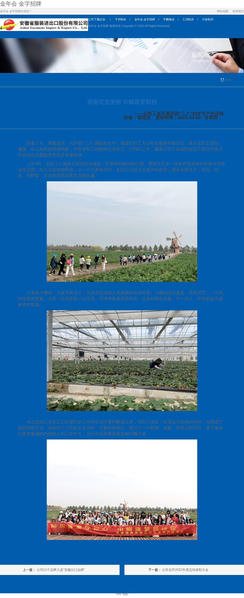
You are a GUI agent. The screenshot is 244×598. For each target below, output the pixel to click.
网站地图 (222, 11)
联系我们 (238, 11)
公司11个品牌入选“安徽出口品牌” (61, 570)
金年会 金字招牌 (20, 4)
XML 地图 (122, 594)
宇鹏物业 (168, 19)
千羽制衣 (120, 19)
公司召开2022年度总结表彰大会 (185, 570)
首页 (228, 79)
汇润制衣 (188, 19)
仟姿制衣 (208, 19)
